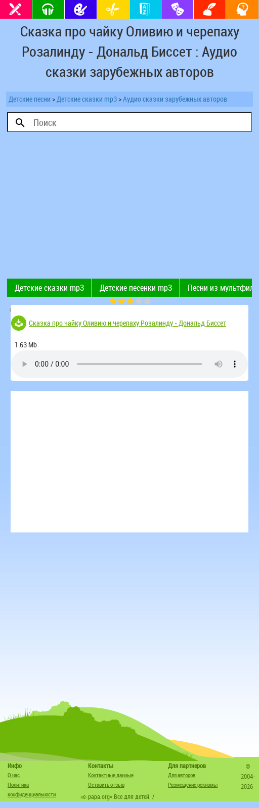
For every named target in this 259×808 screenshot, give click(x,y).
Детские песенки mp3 (136, 287)
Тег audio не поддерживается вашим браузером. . (129, 364)
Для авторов (181, 775)
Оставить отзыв (106, 784)
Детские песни (30, 99)
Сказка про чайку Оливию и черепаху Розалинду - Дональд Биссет (127, 323)
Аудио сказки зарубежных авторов (175, 99)
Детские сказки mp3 (87, 99)
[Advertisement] (129, 208)
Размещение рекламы (193, 784)
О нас (14, 775)
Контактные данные (111, 775)
